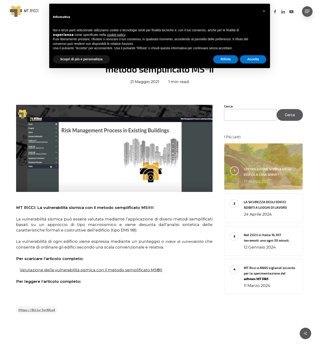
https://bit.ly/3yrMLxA (36, 310)
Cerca (228, 106)
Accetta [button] (253, 59)
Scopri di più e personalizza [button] (81, 59)
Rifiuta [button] (226, 59)
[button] (307, 11)
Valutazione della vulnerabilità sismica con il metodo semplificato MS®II (91, 270)
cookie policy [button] (116, 35)
